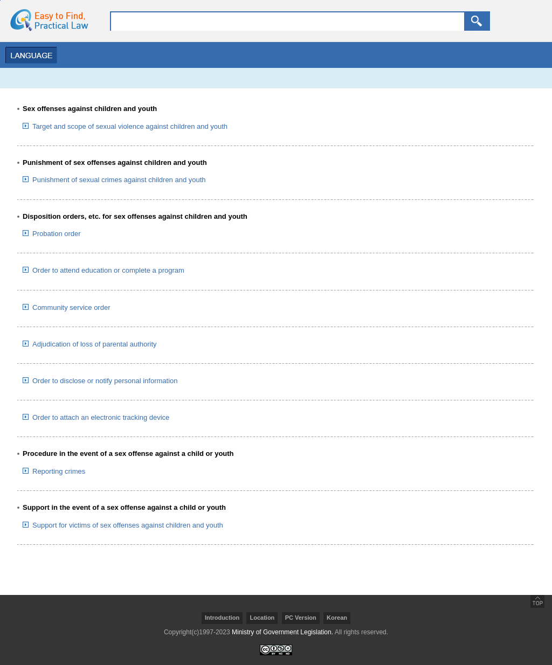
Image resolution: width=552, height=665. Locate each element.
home (46, 20)
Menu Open (28, 55)
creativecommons (276, 650)
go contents (0, 0)
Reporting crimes (58, 471)
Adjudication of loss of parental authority (94, 344)
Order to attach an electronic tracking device (100, 417)
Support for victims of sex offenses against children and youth (127, 525)
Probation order (56, 234)
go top (537, 601)
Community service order (71, 307)
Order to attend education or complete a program (108, 270)
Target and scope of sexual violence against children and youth (129, 126)
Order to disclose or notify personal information (105, 381)
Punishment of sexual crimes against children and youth (119, 180)
